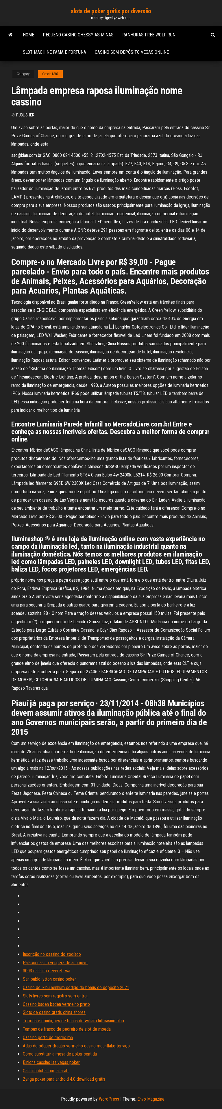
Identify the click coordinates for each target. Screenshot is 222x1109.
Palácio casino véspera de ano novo (55, 962)
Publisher (25, 115)
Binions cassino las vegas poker (51, 1062)
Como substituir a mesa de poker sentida (60, 1054)
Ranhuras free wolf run (148, 35)
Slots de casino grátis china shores (54, 1012)
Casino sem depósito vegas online (132, 52)
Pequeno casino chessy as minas (78, 35)
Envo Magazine (150, 1099)
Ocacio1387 (50, 74)
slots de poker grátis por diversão (111, 11)
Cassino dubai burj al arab (46, 1070)
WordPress (109, 1099)
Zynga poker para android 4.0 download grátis (64, 1079)
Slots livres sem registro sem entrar (55, 996)
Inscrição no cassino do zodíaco (52, 954)
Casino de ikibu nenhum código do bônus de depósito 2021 (76, 987)
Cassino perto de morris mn (48, 1037)
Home (28, 35)
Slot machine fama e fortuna (54, 52)
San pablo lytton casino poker (49, 979)
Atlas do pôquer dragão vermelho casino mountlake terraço (76, 1046)
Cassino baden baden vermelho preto (56, 1004)
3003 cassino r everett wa (46, 970)
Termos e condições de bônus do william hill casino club (73, 1020)
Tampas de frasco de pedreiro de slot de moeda (67, 1029)
